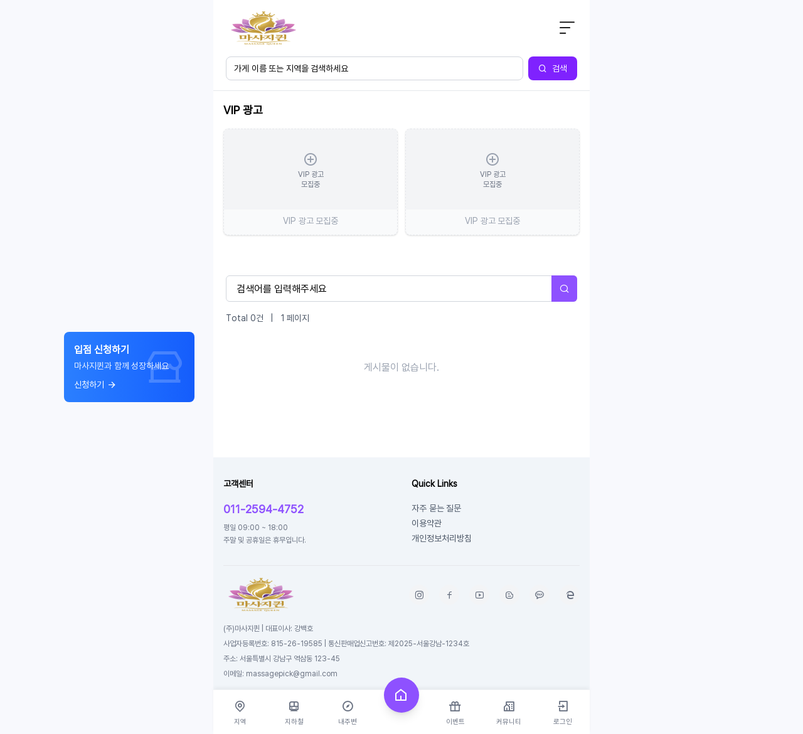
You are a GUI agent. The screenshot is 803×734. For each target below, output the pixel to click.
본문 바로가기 (213, 0)
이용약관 (427, 523)
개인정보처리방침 (442, 538)
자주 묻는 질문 (436, 508)
